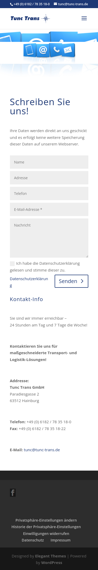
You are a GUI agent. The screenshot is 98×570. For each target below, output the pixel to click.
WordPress (51, 562)
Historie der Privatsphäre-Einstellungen (46, 526)
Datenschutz (33, 540)
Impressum (61, 540)
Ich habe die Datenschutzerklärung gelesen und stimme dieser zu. (45, 267)
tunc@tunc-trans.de (42, 449)
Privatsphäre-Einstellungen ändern (46, 520)
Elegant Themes (50, 555)
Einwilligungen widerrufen (46, 533)
